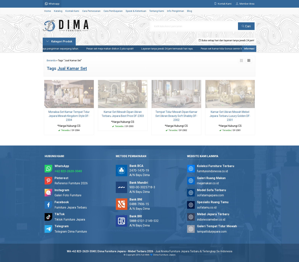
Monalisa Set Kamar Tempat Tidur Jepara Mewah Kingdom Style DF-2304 (69, 115)
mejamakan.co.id (208, 183)
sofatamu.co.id (206, 207)
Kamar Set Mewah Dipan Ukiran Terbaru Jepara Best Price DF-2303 (123, 113)
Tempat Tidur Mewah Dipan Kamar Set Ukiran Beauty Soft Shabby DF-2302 (176, 115)
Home (47, 11)
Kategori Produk (59, 41)
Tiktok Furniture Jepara (70, 219)
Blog (189, 11)
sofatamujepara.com (210, 195)
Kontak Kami (72, 11)
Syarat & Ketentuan (136, 11)
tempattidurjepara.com (212, 231)
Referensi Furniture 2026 (71, 183)
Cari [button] (246, 26)
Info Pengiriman (175, 11)
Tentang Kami (156, 11)
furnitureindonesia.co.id (212, 171)
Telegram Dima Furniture (71, 231)
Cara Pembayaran (113, 11)
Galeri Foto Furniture (68, 195)
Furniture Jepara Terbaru (71, 207)
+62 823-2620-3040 (68, 171)
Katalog (58, 11)
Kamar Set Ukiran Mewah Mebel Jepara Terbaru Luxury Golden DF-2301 (230, 115)
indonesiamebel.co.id (211, 219)
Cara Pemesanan (91, 11)
